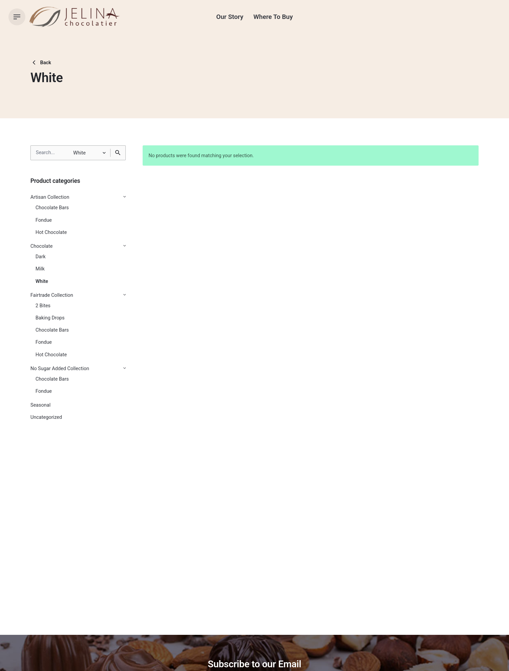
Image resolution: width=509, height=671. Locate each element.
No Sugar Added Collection (59, 369)
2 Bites (42, 306)
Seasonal (40, 405)
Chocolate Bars (52, 208)
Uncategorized (46, 417)
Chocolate (41, 246)
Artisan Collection (49, 197)
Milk (40, 269)
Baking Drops (50, 318)
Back (40, 62)
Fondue (43, 220)
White (41, 281)
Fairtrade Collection (51, 295)
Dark (40, 257)
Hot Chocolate (51, 232)
